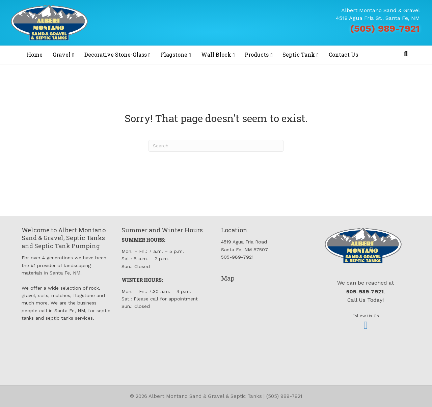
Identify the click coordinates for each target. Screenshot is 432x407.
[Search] (405, 54)
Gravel (62, 54)
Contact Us (343, 54)
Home (35, 54)
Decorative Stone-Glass (115, 54)
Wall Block (216, 54)
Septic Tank (298, 54)
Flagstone (174, 54)
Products (257, 54)
